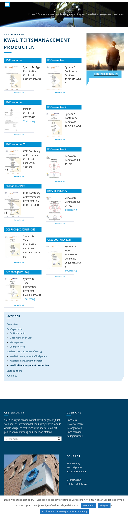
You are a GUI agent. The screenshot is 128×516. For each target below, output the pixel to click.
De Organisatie (14, 329)
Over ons (42, 14)
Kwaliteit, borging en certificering (67, 14)
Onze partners (14, 370)
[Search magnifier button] (59, 438)
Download (19, 93)
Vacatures (11, 375)
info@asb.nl (75, 479)
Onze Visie (12, 324)
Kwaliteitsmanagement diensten (26, 360)
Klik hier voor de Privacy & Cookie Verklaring (64, 511)
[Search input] (31, 438)
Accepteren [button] (88, 505)
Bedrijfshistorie (17, 346)
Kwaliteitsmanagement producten (29, 365)
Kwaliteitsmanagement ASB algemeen (29, 356)
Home (31, 14)
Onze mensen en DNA (21, 337)
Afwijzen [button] (104, 505)
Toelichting (29, 121)
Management (16, 342)
